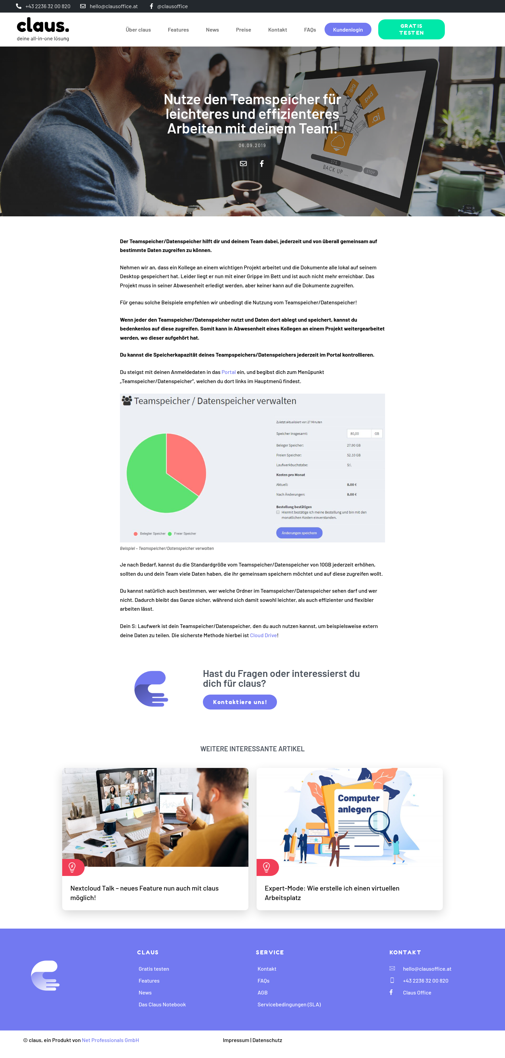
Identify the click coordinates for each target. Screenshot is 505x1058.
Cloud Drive (263, 635)
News (212, 29)
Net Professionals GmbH (110, 1040)
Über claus (138, 29)
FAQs (310, 29)
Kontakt (277, 29)
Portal (229, 372)
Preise (243, 29)
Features (178, 29)
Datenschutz (267, 1040)
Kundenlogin (348, 29)
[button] (243, 163)
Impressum (236, 1040)
